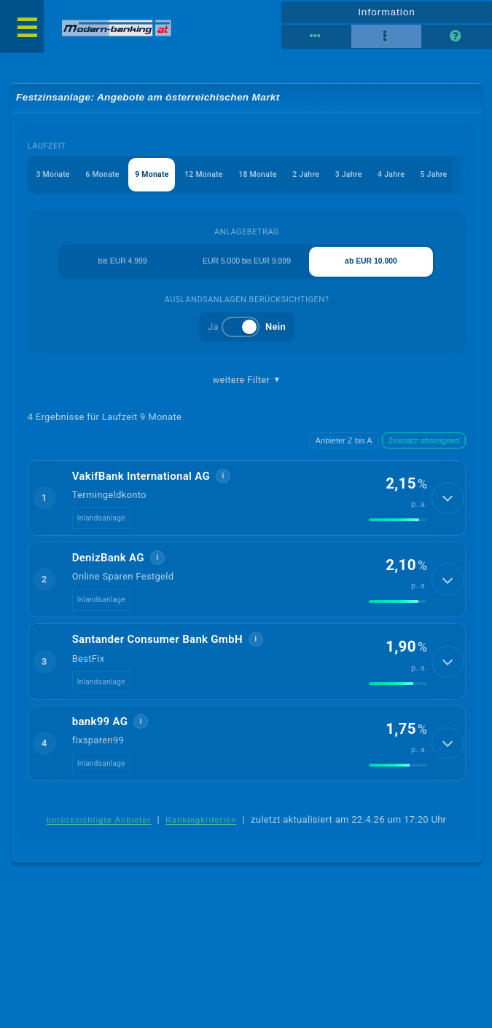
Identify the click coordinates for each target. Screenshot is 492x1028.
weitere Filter (247, 385)
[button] (247, 503)
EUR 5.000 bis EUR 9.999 (247, 265)
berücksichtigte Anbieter (99, 826)
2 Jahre (320, 176)
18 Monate (269, 176)
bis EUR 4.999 (121, 265)
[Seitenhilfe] (456, 36)
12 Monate (212, 176)
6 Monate (106, 176)
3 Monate (54, 176)
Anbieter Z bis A (344, 445)
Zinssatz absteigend (424, 445)
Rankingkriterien (201, 826)
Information (386, 11)
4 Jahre (409, 176)
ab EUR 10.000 (372, 265)
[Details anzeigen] (448, 504)
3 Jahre (365, 176)
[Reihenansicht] (316, 36)
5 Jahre (454, 176)
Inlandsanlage (101, 524)
